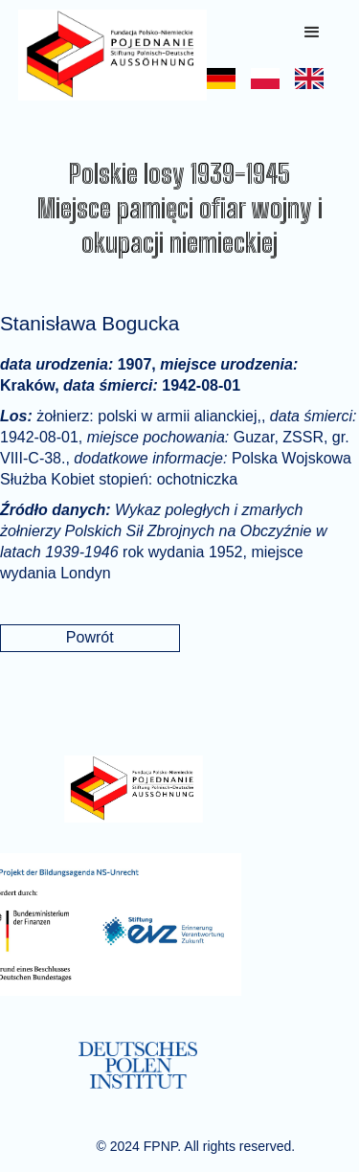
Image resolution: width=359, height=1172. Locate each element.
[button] (312, 32)
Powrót (90, 637)
